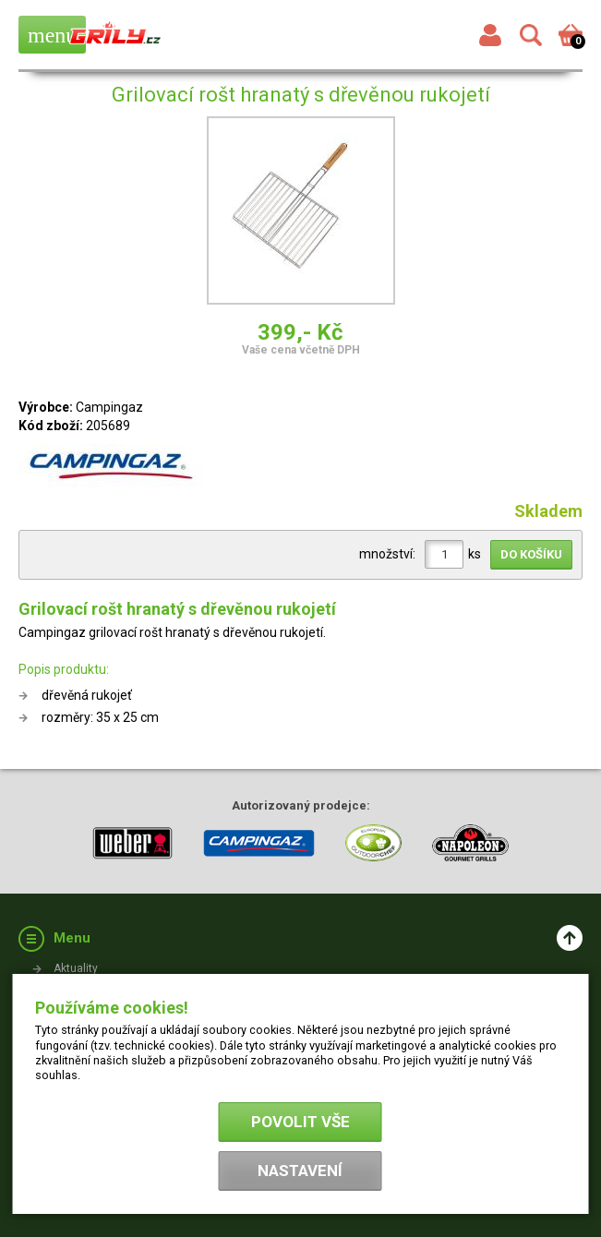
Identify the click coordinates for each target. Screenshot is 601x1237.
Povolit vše (300, 1121)
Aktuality (76, 968)
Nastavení (300, 1170)
